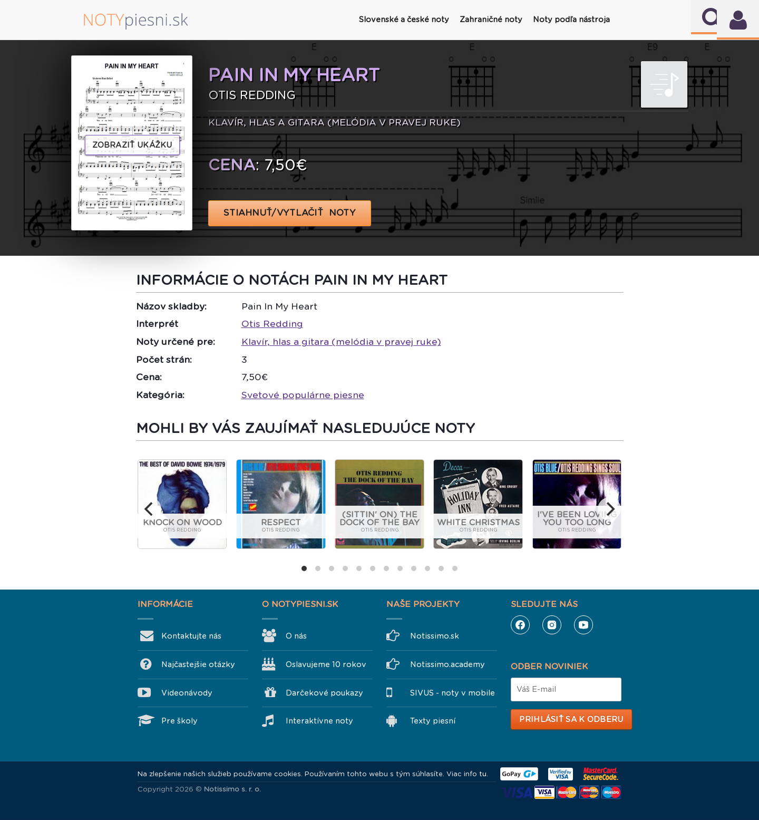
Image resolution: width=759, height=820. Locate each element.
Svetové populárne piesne (302, 395)
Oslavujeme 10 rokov (326, 664)
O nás (296, 636)
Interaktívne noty (319, 721)
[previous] (149, 508)
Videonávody (186, 693)
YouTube (583, 624)
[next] (609, 508)
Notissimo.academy (447, 664)
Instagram (551, 624)
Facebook (520, 624)
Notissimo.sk (434, 636)
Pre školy (179, 721)
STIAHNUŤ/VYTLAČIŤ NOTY (289, 213)
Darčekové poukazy (324, 693)
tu (482, 774)
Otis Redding (272, 324)
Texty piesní (432, 721)
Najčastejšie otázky (198, 664)
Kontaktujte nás (191, 636)
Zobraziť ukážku (132, 145)
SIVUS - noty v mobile (452, 693)
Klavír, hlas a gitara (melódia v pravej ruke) (341, 341)
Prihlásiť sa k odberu (571, 719)
